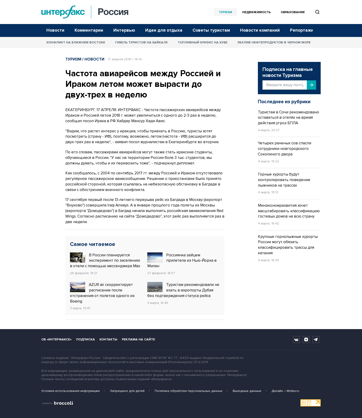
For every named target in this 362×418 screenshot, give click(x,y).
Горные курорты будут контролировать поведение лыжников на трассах (284, 180)
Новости (55, 30)
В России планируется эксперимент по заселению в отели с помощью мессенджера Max (105, 260)
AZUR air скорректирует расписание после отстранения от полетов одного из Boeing (102, 292)
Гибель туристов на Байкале (141, 42)
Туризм (225, 12)
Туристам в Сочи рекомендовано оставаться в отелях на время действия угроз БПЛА (288, 118)
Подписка (85, 339)
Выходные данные (247, 391)
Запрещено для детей (127, 391)
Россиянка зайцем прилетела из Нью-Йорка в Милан (182, 260)
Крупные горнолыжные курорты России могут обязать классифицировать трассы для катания (288, 244)
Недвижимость (256, 12)
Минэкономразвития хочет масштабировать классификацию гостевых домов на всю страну (289, 211)
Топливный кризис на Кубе (202, 42)
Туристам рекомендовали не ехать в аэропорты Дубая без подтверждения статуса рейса (183, 290)
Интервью (124, 30)
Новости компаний (260, 30)
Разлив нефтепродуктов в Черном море (274, 42)
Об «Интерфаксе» (56, 339)
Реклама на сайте (138, 339)
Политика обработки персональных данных (189, 391)
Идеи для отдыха (163, 30)
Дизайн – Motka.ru (285, 391)
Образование (293, 12)
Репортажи (302, 30)
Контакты (108, 339)
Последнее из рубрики (284, 102)
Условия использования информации (70, 391)
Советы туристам (211, 30)
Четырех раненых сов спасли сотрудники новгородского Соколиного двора (284, 149)
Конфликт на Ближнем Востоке (75, 42)
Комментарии (89, 30)
